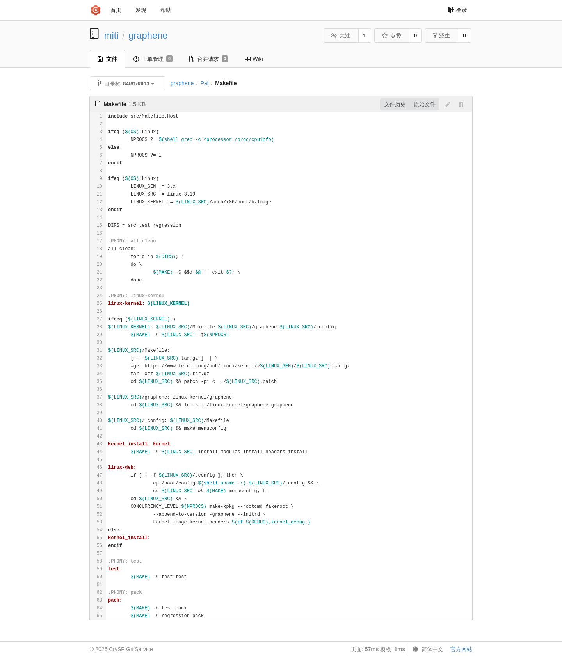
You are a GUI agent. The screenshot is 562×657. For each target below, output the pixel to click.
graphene (148, 35)
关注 (340, 35)
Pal (204, 83)
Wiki (253, 59)
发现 (140, 10)
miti (111, 35)
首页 (115, 10)
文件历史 (395, 104)
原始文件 (425, 104)
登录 (457, 10)
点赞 (391, 35)
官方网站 (461, 649)
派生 (441, 35)
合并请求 (208, 58)
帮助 (165, 10)
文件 (107, 59)
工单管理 (153, 58)
